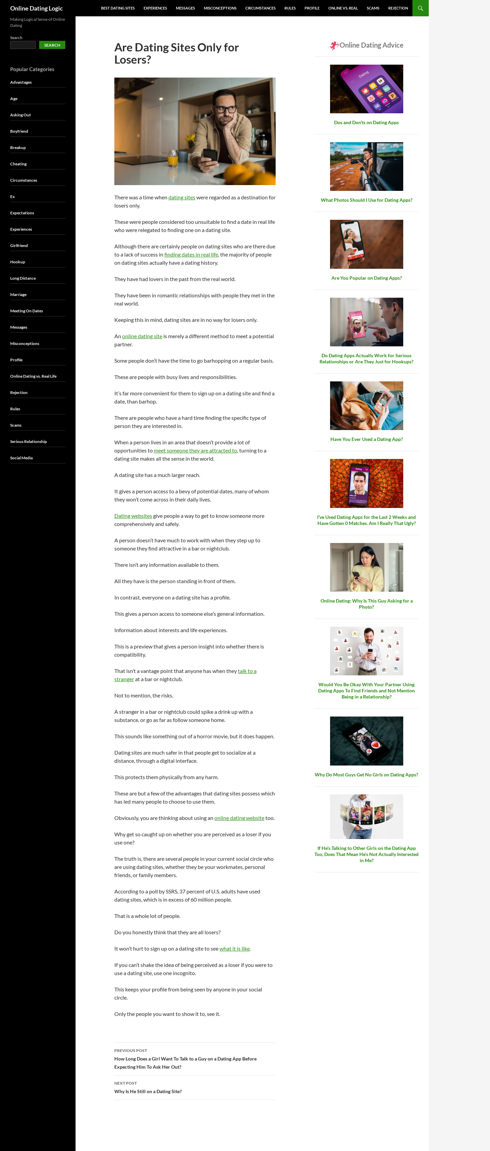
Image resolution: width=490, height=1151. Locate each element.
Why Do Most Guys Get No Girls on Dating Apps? (366, 774)
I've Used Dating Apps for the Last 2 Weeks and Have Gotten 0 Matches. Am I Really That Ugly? (366, 520)
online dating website (239, 818)
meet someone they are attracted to (195, 450)
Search (16, 37)
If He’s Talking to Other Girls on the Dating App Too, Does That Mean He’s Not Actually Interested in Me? (366, 854)
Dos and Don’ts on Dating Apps (366, 122)
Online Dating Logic (36, 8)
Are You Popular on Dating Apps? (366, 278)
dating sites (181, 197)
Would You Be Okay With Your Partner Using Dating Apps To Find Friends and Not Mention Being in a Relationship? (366, 690)
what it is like (234, 948)
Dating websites (133, 515)
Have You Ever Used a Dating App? (366, 439)
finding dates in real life (191, 254)
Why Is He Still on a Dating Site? (195, 1086)
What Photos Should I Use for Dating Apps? (366, 200)
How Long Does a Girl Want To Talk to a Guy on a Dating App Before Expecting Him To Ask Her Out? (195, 1058)
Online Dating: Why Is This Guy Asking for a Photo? (367, 604)
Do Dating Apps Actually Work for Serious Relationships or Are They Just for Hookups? (366, 358)
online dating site (142, 336)
